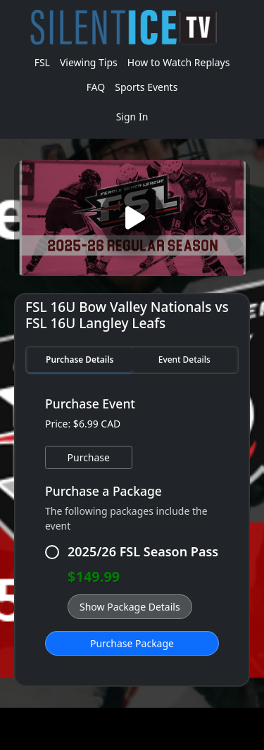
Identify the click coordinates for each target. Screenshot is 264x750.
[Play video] (132, 218)
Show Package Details (130, 606)
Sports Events (146, 87)
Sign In (132, 116)
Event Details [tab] (184, 359)
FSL (42, 62)
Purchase (89, 457)
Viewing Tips (89, 62)
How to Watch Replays (178, 62)
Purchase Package (132, 643)
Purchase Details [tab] (79, 359)
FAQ (96, 87)
